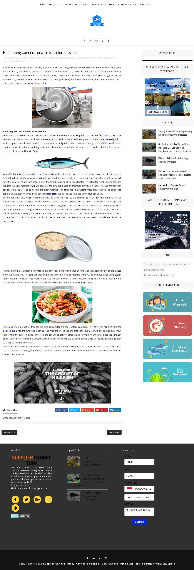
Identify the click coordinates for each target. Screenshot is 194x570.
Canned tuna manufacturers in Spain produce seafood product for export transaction (174, 175)
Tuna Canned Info (154, 269)
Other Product (126, 4)
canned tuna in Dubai (17, 57)
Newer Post (9, 432)
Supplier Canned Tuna (74, 4)
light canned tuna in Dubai (97, 57)
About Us (54, 4)
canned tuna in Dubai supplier (70, 57)
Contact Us (146, 4)
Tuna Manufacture (102, 4)
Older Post (114, 432)
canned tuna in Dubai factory (41, 57)
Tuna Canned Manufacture (159, 275)
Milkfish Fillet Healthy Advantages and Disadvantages (92, 496)
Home (42, 4)
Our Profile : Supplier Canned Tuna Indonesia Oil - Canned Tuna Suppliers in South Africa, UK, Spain (174, 148)
